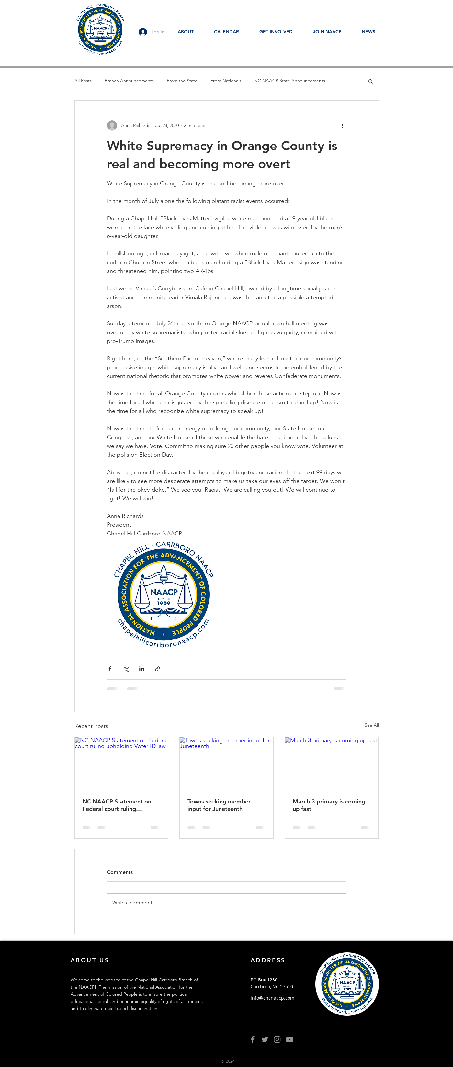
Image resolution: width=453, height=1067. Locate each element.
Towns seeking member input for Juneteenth (219, 805)
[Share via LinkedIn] (142, 669)
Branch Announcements (129, 81)
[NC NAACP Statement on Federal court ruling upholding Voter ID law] (121, 763)
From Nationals (225, 81)
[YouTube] (289, 1039)
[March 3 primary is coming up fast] (332, 763)
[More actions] (342, 125)
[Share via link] (157, 669)
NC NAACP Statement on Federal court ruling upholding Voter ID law (117, 805)
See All (372, 725)
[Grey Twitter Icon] (264, 1039)
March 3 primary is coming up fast (329, 805)
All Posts (83, 81)
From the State (182, 81)
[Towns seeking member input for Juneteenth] (226, 763)
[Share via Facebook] (110, 669)
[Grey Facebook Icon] (252, 1039)
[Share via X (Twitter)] (126, 669)
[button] (371, 81)
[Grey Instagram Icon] (277, 1039)
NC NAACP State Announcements (289, 81)
